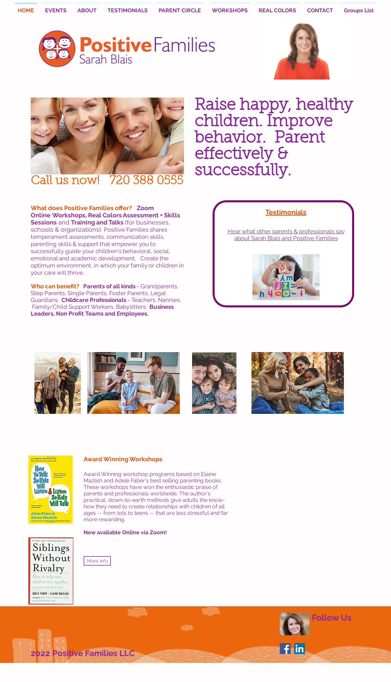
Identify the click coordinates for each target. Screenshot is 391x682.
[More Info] (97, 561)
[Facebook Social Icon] (285, 648)
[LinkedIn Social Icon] (299, 648)
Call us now (64, 181)
